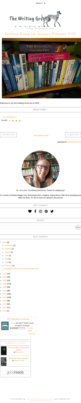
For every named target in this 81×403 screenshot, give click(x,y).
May (7, 259)
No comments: (10, 117)
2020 (5, 287)
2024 (5, 274)
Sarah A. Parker (19, 360)
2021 (5, 284)
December (9, 245)
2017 (5, 297)
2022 (5, 281)
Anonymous (19, 352)
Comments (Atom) (74, 142)
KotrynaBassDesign (40, 401)
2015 (5, 304)
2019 (5, 291)
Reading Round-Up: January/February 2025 (40, 34)
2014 (5, 308)
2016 (5, 301)
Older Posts (73, 135)
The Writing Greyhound (39, 399)
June (7, 256)
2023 (5, 277)
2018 (5, 294)
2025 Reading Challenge (18, 319)
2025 (5, 242)
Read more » (40, 110)
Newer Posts (8, 135)
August (8, 252)
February (8, 266)
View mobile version (41, 136)
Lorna (13, 323)
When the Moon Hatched (18, 358)
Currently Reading (15, 343)
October (8, 249)
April (7, 262)
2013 (5, 311)
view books (31, 333)
